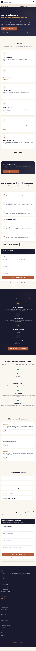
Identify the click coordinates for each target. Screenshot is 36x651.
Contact (2, 629)
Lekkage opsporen (4, 611)
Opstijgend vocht (4, 584)
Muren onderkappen (5, 591)
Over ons (3, 627)
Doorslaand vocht (4, 587)
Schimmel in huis (4, 604)
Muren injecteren (4, 589)
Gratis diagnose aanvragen (10, 171)
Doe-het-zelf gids (4, 620)
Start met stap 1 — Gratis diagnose (18, 348)
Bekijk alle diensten (18, 152)
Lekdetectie (3, 593)
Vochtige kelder (4, 605)
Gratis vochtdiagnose (9, 28)
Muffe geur (3, 612)
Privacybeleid (15, 642)
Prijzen (2, 622)
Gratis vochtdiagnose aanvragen (18, 648)
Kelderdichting (4, 586)
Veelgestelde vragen (5, 623)
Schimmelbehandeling (5, 594)
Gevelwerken (4, 596)
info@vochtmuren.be (6, 578)
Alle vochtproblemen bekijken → (10, 244)
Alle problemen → (5, 614)
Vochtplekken (4, 609)
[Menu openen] (33, 2)
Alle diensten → (4, 598)
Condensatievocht (4, 607)
